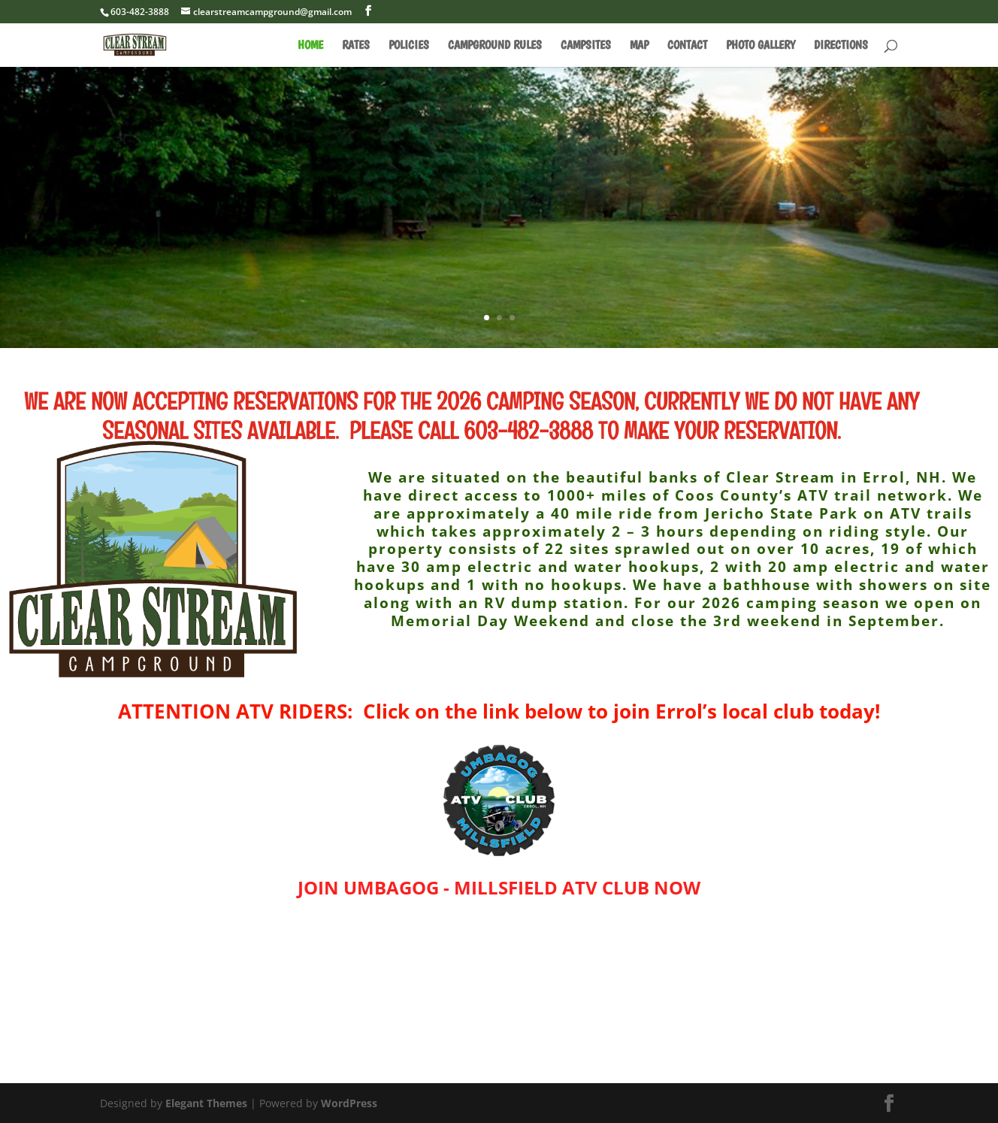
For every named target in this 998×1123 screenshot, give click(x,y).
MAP (639, 46)
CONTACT (687, 46)
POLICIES (409, 46)
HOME (310, 46)
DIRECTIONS (841, 46)
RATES (356, 46)
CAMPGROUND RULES (495, 46)
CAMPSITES (586, 46)
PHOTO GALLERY (760, 46)
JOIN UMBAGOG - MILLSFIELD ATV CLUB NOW (499, 887)
